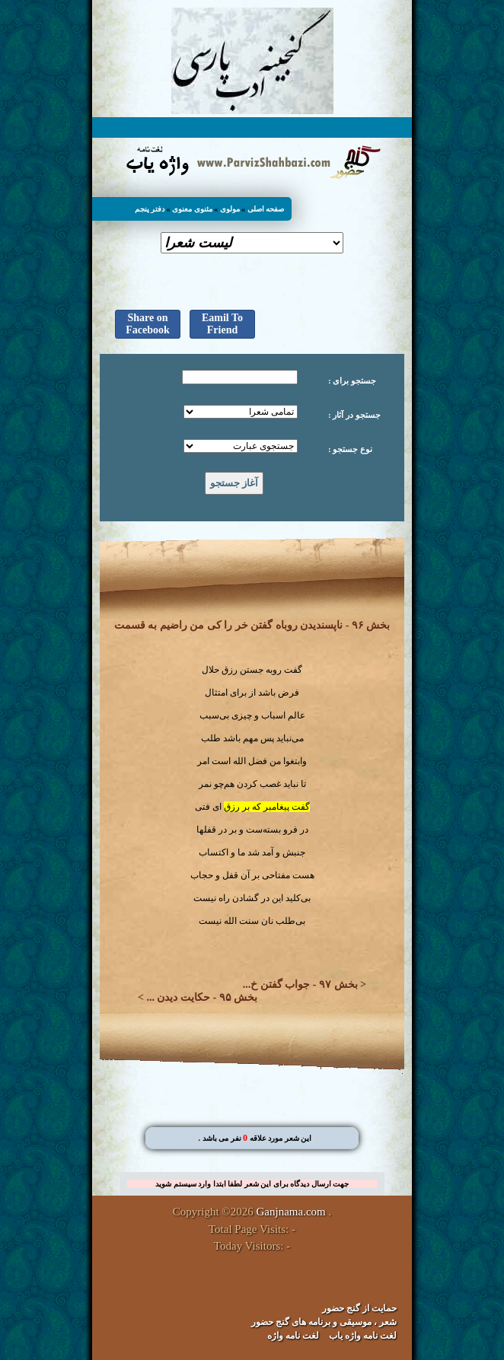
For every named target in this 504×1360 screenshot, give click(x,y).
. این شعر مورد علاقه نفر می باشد (255, 1138)
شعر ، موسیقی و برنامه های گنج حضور (324, 1322)
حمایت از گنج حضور (359, 1308)
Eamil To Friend (222, 324)
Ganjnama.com (291, 1212)
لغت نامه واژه (293, 1335)
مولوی (230, 209)
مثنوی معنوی (192, 209)
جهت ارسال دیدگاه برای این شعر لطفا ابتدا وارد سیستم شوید (252, 1184)
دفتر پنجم (150, 209)
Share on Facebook (148, 324)
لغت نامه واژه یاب (363, 1335)
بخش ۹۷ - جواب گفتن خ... (300, 984)
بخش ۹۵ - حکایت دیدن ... (201, 997)
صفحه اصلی (266, 209)
